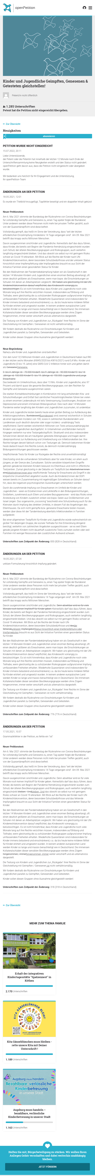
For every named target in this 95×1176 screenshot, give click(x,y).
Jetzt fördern (47, 1166)
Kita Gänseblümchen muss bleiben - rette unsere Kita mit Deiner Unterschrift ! (29, 1045)
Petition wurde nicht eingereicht (28, 146)
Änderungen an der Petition (24, 192)
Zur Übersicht (13, 124)
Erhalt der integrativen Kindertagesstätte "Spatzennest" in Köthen (29, 977)
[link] (90, 8)
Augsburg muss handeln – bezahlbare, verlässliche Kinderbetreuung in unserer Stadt (29, 1113)
